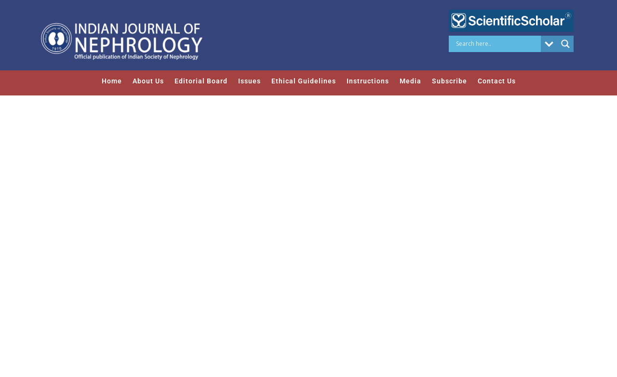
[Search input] (497, 44)
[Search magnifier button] (565, 44)
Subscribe (449, 81)
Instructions (368, 81)
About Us (148, 81)
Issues (249, 81)
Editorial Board (201, 81)
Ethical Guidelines (303, 81)
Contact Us (497, 81)
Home (112, 81)
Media (410, 81)
